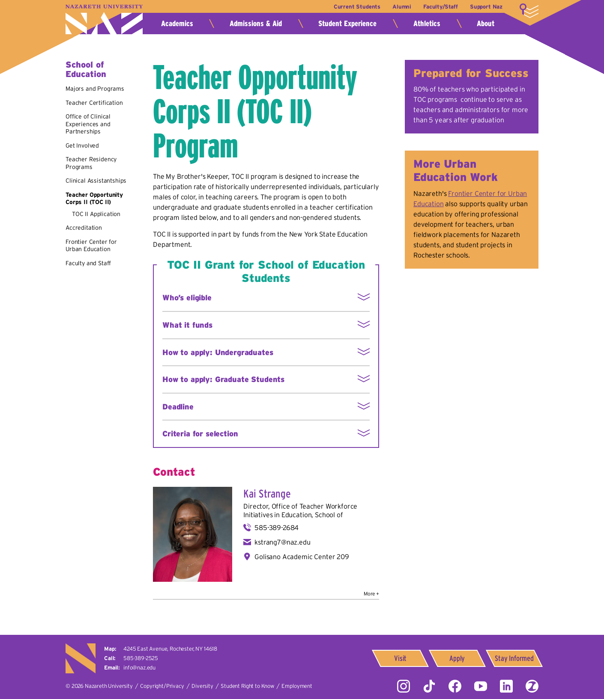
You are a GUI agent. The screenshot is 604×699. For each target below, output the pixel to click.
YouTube (480, 686)
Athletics (426, 23)
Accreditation (84, 227)
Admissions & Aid (256, 23)
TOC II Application (96, 213)
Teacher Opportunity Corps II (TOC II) (94, 198)
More (529, 10)
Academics (177, 23)
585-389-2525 (140, 658)
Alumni (401, 6)
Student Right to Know (247, 686)
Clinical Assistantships (96, 180)
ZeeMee (532, 686)
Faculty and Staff (88, 263)
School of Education (86, 69)
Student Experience (347, 23)
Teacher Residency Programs (91, 163)
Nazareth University (104, 19)
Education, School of (312, 514)
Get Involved (82, 145)
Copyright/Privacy (162, 686)
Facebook (455, 686)
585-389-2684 (276, 527)
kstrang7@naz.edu (282, 542)
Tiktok (429, 686)
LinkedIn (506, 686)
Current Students (357, 6)
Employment (296, 686)
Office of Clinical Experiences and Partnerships (88, 124)
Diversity (202, 686)
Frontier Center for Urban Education (91, 245)
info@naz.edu (139, 667)
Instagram (403, 686)
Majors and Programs (95, 88)
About (485, 23)
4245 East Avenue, (170, 649)
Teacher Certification (94, 102)
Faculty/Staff (440, 6)
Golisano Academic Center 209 (301, 556)
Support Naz (486, 6)
